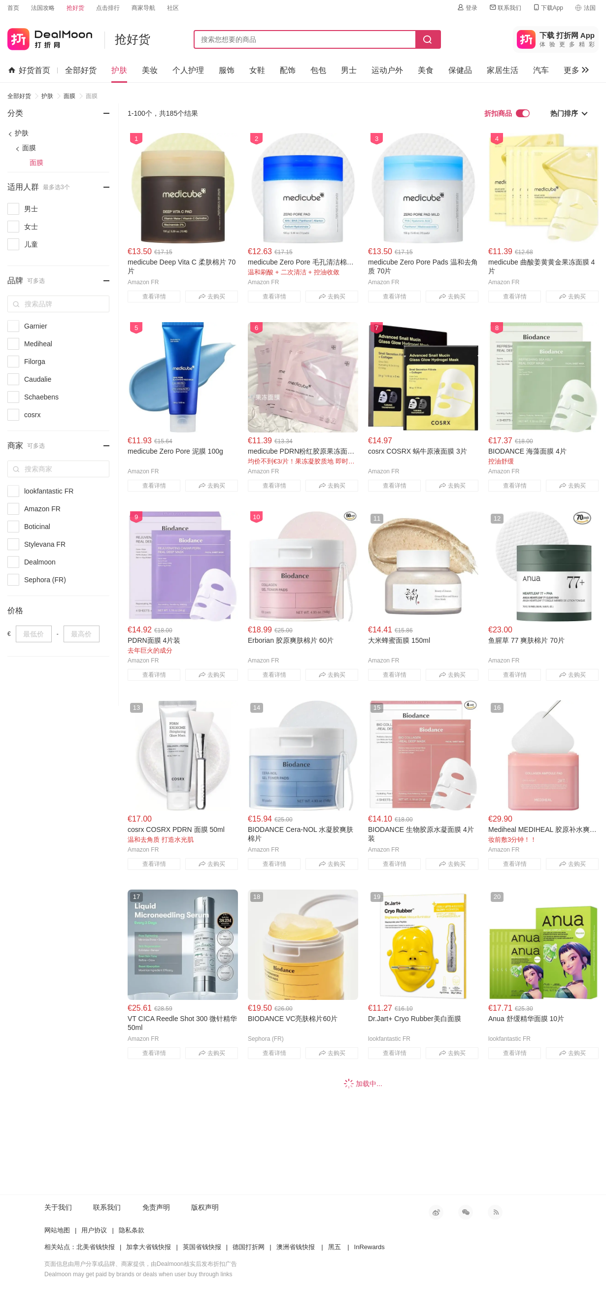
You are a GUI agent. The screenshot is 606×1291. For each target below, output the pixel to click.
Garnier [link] (35, 326)
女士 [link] (31, 227)
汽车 (541, 70)
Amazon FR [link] (42, 509)
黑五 (334, 1247)
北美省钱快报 (95, 1247)
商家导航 (143, 7)
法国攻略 (43, 7)
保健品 (460, 70)
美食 (426, 70)
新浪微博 (436, 1212)
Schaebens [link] (41, 397)
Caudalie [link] (37, 379)
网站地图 (57, 1230)
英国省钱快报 (202, 1247)
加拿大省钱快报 (148, 1247)
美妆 (150, 70)
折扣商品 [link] (507, 113)
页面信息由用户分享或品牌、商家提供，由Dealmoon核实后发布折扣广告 (140, 1263)
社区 (173, 7)
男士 (349, 70)
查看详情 (154, 296)
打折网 (49, 37)
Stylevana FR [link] (45, 544)
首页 (13, 7)
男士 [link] (31, 209)
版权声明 (205, 1207)
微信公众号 (465, 1212)
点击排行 (108, 7)
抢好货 (75, 7)
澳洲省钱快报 (295, 1247)
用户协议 (94, 1230)
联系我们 (505, 7)
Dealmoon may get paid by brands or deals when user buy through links (138, 1274)
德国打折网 (249, 1247)
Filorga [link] (34, 361)
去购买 (212, 296)
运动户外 (387, 70)
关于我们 (58, 1207)
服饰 (227, 70)
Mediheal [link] (38, 344)
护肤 (119, 70)
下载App (547, 7)
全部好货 (81, 70)
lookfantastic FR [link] (48, 491)
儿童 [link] (31, 244)
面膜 (69, 96)
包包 (318, 70)
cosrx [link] (32, 415)
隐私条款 (131, 1230)
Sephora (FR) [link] (45, 580)
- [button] (98, 106)
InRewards (369, 1247)
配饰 (288, 70)
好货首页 (29, 70)
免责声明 (156, 1207)
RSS (495, 1212)
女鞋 (257, 70)
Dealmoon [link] (40, 562)
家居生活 (502, 70)
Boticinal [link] (37, 526)
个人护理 (188, 70)
